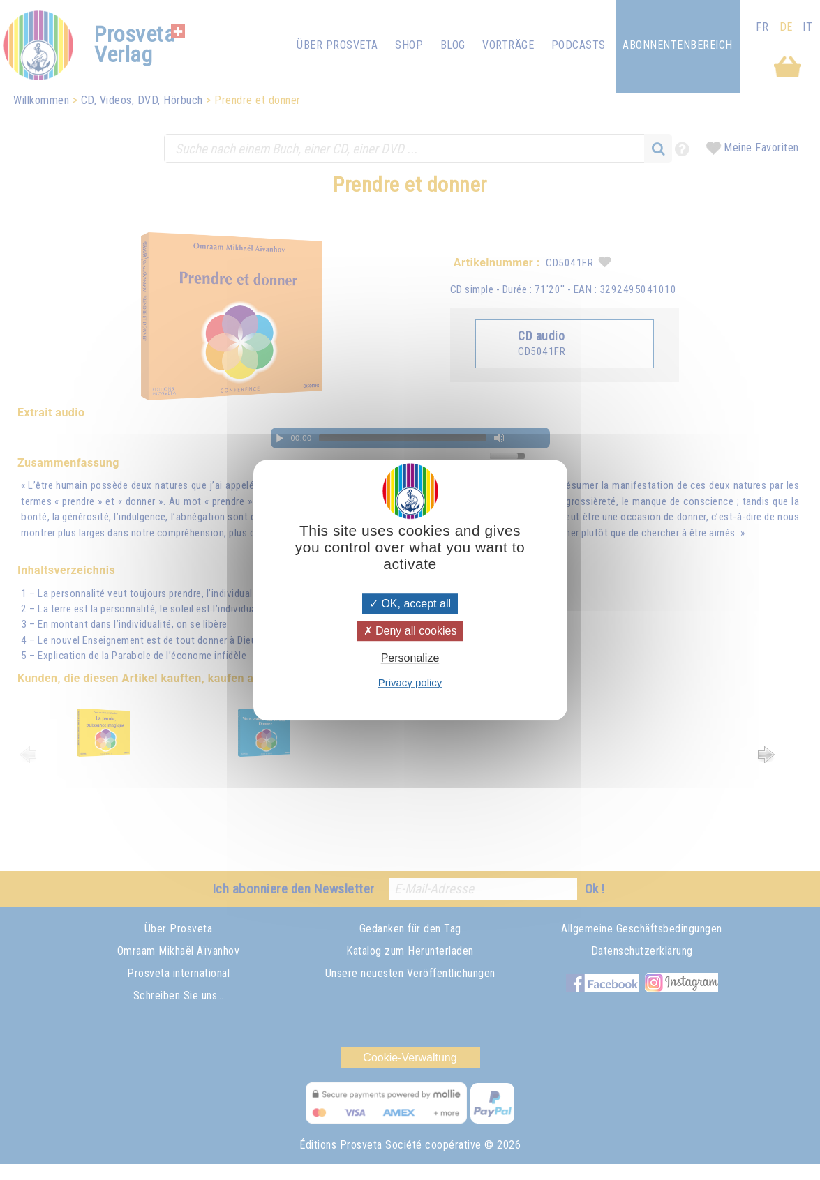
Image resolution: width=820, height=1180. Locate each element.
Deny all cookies (410, 631)
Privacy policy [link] (410, 682)
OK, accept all (410, 604)
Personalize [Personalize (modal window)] (410, 659)
